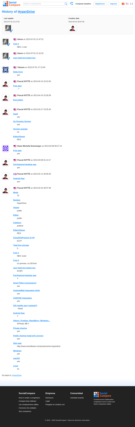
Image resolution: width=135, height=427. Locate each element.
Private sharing (20, 328)
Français (131, 4)
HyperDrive (26, 11)
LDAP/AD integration (22, 298)
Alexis (20, 39)
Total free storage (21, 245)
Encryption (18, 100)
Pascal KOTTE (23, 81)
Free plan (17, 86)
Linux (15, 366)
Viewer (16, 208)
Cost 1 (16, 44)
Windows (17, 351)
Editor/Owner (19, 137)
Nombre (16, 200)
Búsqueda (66, 4)
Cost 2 (16, 260)
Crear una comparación (71, 4)
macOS (16, 358)
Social (105, 394)
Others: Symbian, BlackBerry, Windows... (31, 321)
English (127, 4)
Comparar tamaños (83, 4)
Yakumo (21, 67)
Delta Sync (18, 72)
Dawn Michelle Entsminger (29, 146)
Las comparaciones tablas (28, 404)
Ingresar (113, 4)
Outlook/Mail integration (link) (26, 291)
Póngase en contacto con (55, 404)
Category (17, 223)
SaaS (15, 114)
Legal (48, 401)
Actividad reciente (77, 398)
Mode (15, 193)
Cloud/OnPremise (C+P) (24, 238)
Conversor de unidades (27, 408)
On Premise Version (22, 122)
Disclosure (49, 398)
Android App (19, 179)
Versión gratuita (20, 129)
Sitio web (17, 343)
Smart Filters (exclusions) (24, 283)
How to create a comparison (29, 398)
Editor (16, 215)
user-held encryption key (24, 58)
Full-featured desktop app (24, 164)
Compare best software (27, 401)
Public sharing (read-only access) (28, 336)
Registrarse (100, 4)
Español (123, 4)
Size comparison (25, 411)
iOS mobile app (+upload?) (25, 306)
